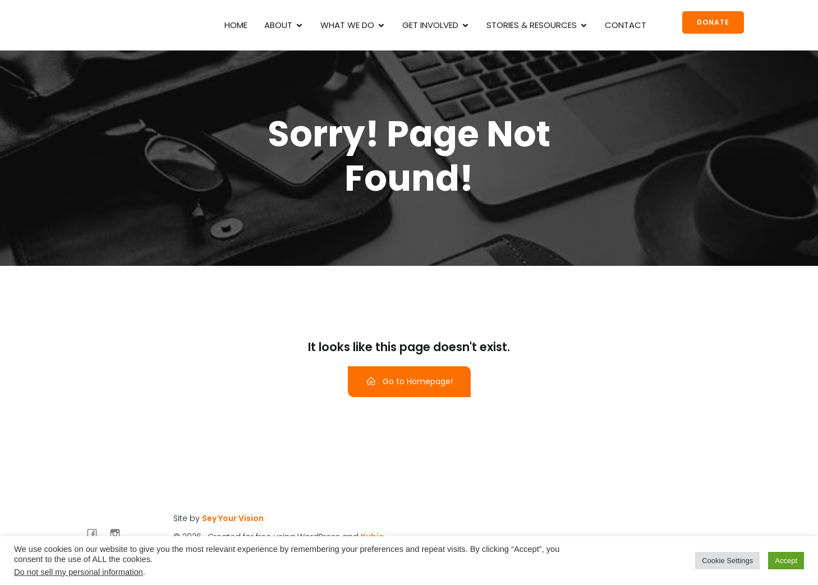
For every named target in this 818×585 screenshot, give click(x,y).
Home (235, 25)
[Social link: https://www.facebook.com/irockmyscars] (96, 533)
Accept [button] (786, 560)
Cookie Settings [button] (727, 560)
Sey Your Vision (233, 518)
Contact (625, 25)
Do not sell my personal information (78, 572)
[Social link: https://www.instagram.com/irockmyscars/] (119, 533)
